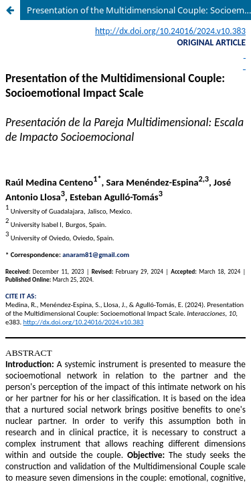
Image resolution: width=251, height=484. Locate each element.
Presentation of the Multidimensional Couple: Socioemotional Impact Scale (139, 10)
